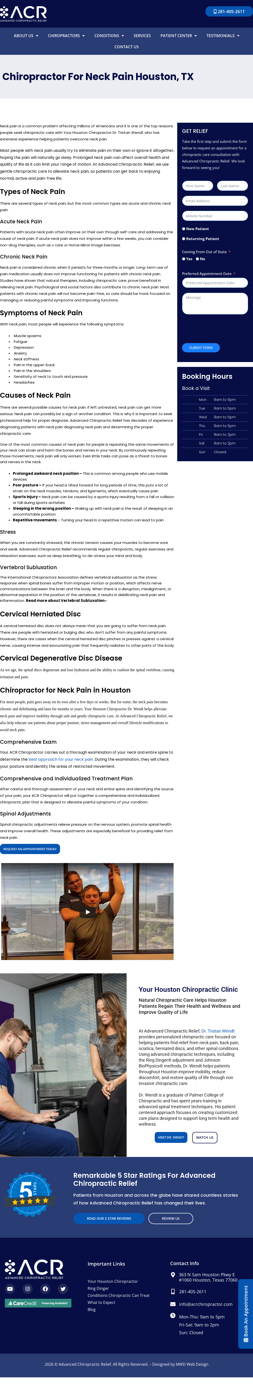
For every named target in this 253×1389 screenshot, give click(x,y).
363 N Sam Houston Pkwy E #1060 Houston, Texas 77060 (208, 1277)
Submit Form (201, 347)
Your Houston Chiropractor (113, 1281)
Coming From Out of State (204, 251)
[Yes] (183, 258)
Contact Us (127, 46)
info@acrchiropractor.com (206, 1304)
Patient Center (179, 35)
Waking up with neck (93, 508)
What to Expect (101, 1302)
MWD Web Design (192, 1364)
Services (142, 35)
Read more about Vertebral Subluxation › (66, 600)
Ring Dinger (98, 1288)
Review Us (171, 1218)
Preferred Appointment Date (207, 273)
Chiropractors (66, 35)
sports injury (108, 496)
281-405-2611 (192, 1291)
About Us (26, 35)
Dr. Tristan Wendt (218, 1031)
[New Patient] (183, 228)
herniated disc (31, 625)
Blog (92, 1309)
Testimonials (223, 35)
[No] (197, 258)
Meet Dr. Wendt (171, 1137)
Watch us (205, 1137)
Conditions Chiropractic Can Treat (119, 1295)
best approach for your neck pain (61, 759)
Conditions (109, 35)
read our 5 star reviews (109, 1218)
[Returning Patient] (183, 238)
